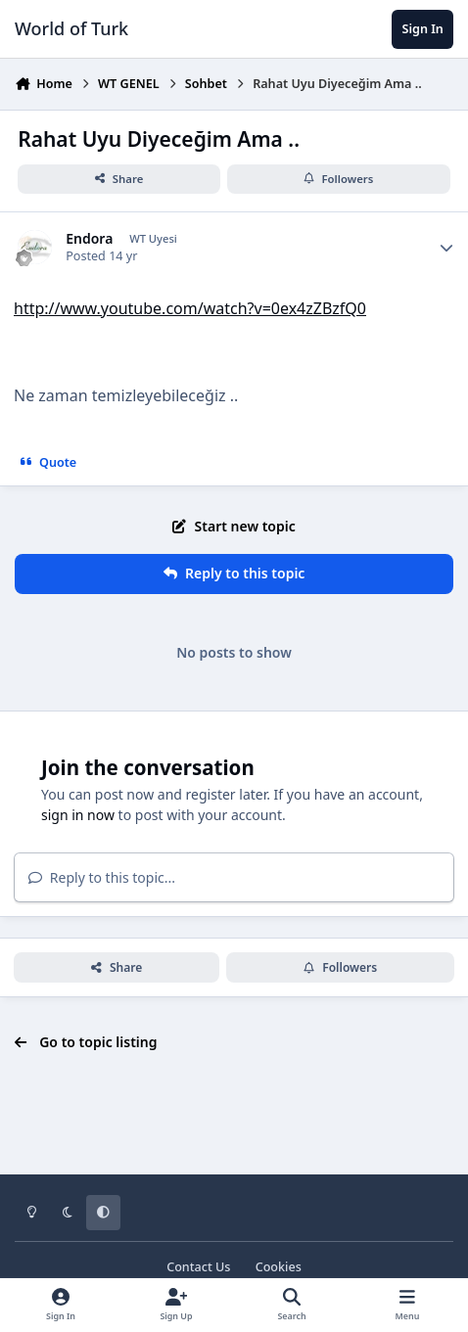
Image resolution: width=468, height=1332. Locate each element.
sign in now (78, 814)
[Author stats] (446, 247)
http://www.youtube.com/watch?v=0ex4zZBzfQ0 (190, 308)
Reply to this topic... (101, 877)
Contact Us (198, 1267)
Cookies (279, 1267)
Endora (89, 239)
